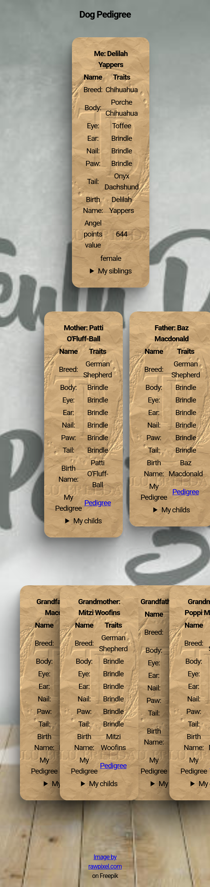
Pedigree (185, 491)
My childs (175, 510)
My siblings (114, 271)
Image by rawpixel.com (105, 861)
